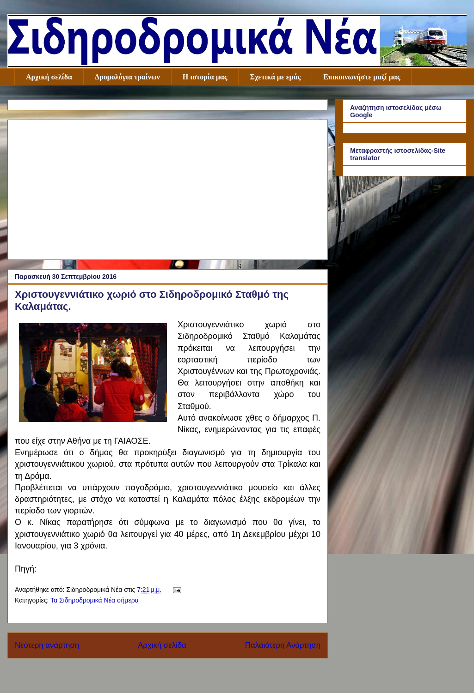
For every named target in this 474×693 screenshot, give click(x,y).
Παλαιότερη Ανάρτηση (282, 645)
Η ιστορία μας (205, 77)
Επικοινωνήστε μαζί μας (361, 77)
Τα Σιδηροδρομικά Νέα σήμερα (94, 600)
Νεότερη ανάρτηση (47, 645)
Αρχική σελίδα (49, 77)
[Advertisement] (167, 188)
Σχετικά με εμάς (275, 77)
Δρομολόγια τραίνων (127, 77)
